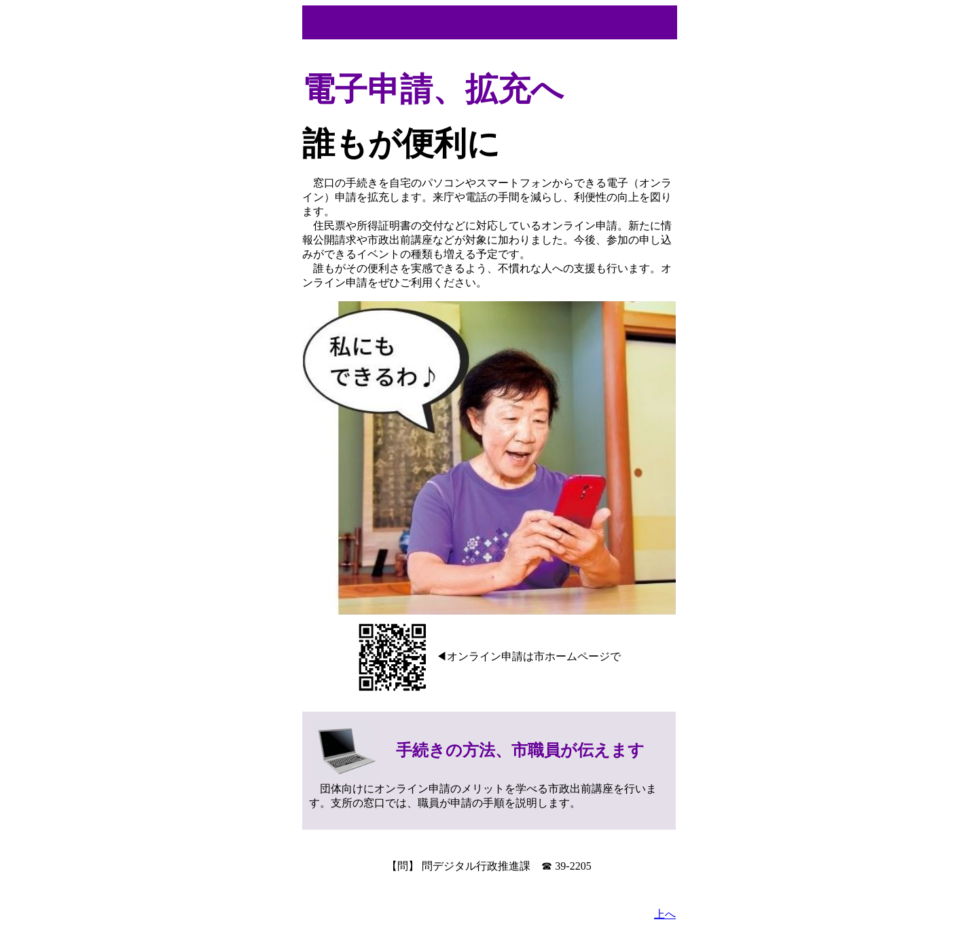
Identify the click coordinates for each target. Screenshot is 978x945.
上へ (665, 914)
